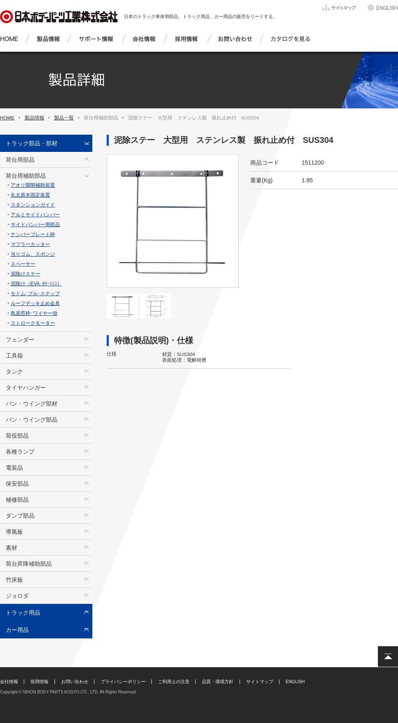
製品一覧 (64, 118)
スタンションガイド (33, 205)
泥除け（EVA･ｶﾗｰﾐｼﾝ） (36, 284)
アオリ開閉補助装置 (33, 185)
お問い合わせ (74, 681)
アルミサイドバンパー (35, 215)
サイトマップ (259, 681)
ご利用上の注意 (174, 681)
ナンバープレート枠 (33, 234)
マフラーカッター (30, 244)
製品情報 (34, 118)
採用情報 (39, 681)
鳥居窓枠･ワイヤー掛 (34, 313)
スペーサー (23, 264)
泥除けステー (25, 274)
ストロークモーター (33, 323)
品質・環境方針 (217, 681)
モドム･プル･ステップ (35, 293)
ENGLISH (295, 681)
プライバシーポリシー (123, 681)
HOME (7, 118)
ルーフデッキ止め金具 (35, 303)
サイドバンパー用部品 (35, 224)
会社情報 (9, 681)
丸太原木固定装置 (30, 195)
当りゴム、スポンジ (33, 254)
